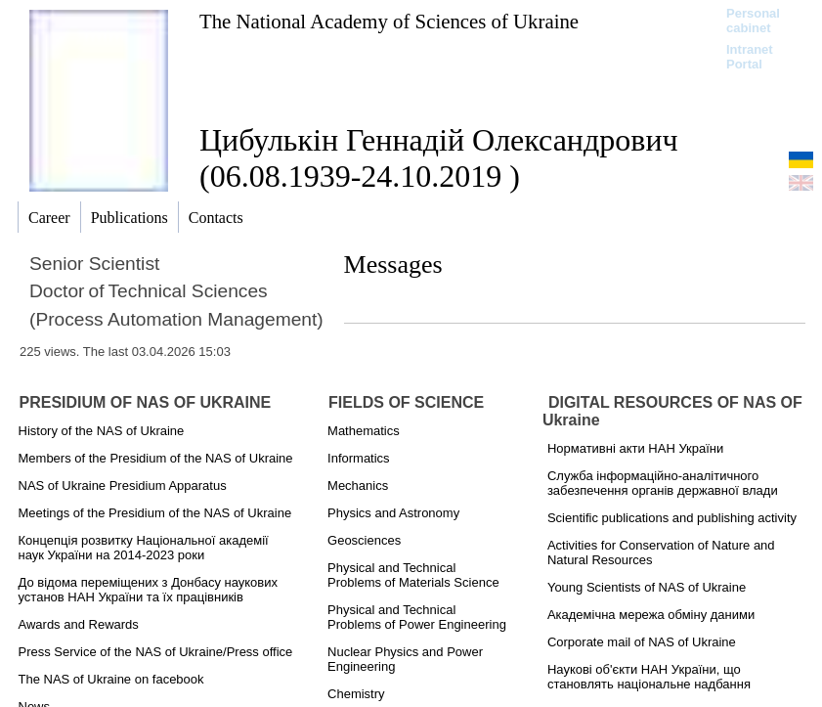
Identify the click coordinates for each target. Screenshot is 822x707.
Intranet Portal (749, 56)
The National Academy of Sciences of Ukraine (389, 21)
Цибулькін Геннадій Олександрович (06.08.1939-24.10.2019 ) (438, 158)
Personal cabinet (753, 20)
